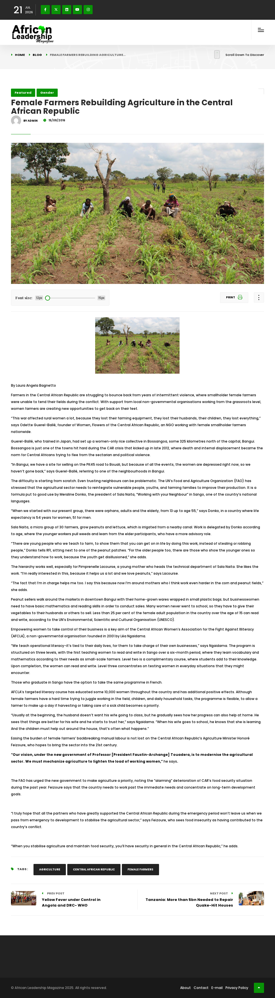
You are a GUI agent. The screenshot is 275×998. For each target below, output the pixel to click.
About (185, 987)
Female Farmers (140, 869)
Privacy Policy (236, 987)
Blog (37, 54)
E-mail (217, 987)
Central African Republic (94, 869)
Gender (47, 92)
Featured (23, 92)
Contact (201, 987)
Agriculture (49, 869)
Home (20, 54)
